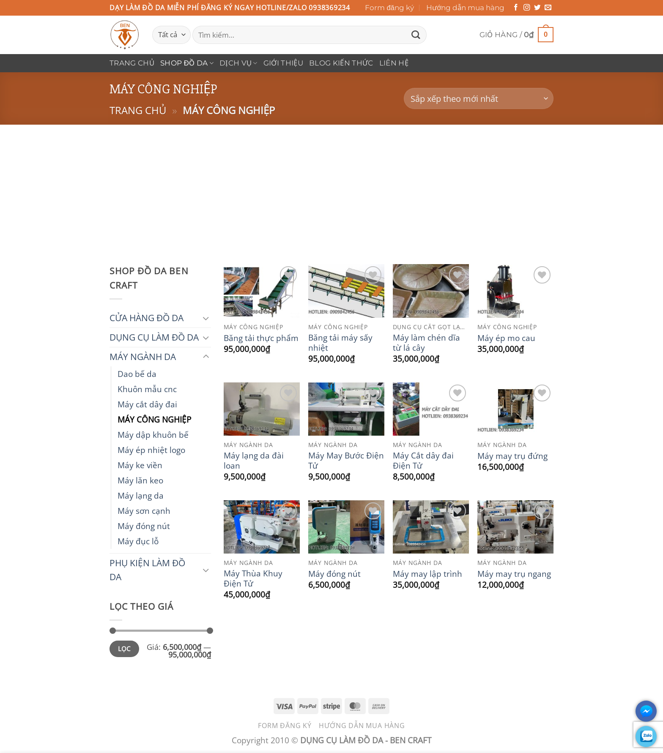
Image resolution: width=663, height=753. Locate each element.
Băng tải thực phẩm (261, 338)
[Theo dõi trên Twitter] (537, 7)
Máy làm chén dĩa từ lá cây (426, 343)
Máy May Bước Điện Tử (346, 460)
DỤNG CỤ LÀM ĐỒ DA (154, 337)
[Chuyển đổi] (206, 318)
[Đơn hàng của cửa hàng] (478, 98)
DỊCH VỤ (238, 63)
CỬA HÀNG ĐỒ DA (147, 318)
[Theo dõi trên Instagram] (526, 7)
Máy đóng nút (144, 526)
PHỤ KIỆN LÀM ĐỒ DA (147, 570)
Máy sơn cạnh (144, 510)
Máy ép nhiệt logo (151, 450)
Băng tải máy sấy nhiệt (340, 343)
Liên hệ (393, 63)
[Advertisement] (331, 188)
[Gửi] (416, 35)
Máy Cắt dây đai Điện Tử (423, 460)
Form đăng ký (389, 7)
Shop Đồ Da (187, 63)
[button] (516, 35)
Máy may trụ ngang (514, 574)
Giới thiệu (283, 63)
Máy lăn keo (140, 480)
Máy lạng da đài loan (254, 460)
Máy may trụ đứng (512, 456)
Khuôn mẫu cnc (147, 389)
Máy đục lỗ (138, 541)
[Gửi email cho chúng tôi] (548, 7)
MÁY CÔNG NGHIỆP (154, 419)
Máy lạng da (141, 495)
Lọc (124, 648)
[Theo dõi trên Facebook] (515, 7)
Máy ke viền (140, 465)
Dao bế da (137, 373)
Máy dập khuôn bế (153, 434)
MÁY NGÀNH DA (143, 357)
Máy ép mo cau (506, 338)
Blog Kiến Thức (341, 63)
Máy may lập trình (427, 574)
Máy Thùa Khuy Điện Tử (253, 578)
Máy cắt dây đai (147, 404)
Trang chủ (132, 63)
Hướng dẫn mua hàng (465, 7)
